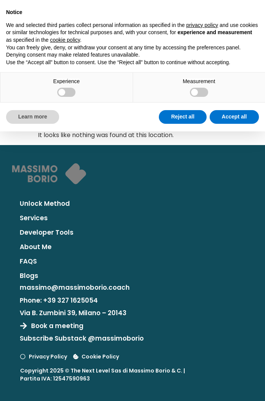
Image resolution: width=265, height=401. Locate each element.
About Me (36, 246)
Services (34, 218)
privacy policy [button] (202, 25)
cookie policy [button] (65, 40)
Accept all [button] (234, 117)
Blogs (29, 275)
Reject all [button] (182, 117)
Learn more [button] (32, 117)
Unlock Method (45, 203)
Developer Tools (47, 232)
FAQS (28, 261)
